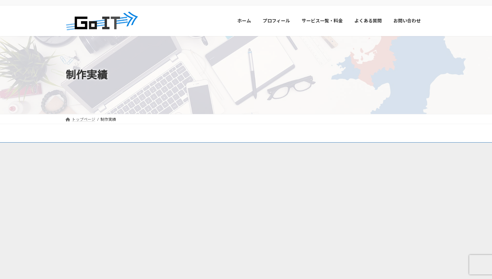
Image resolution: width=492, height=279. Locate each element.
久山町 (195, 214)
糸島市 (218, 195)
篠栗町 (214, 214)
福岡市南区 (229, 186)
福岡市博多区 (258, 186)
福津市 (237, 204)
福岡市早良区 (227, 176)
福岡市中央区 (258, 176)
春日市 (237, 195)
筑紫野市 (280, 195)
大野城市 (257, 195)
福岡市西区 (199, 176)
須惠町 (252, 214)
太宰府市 (197, 204)
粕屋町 (233, 214)
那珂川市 (197, 195)
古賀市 (255, 204)
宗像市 (218, 204)
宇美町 (289, 214)
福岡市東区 (287, 186)
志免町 (270, 214)
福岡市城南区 (201, 186)
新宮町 (274, 204)
